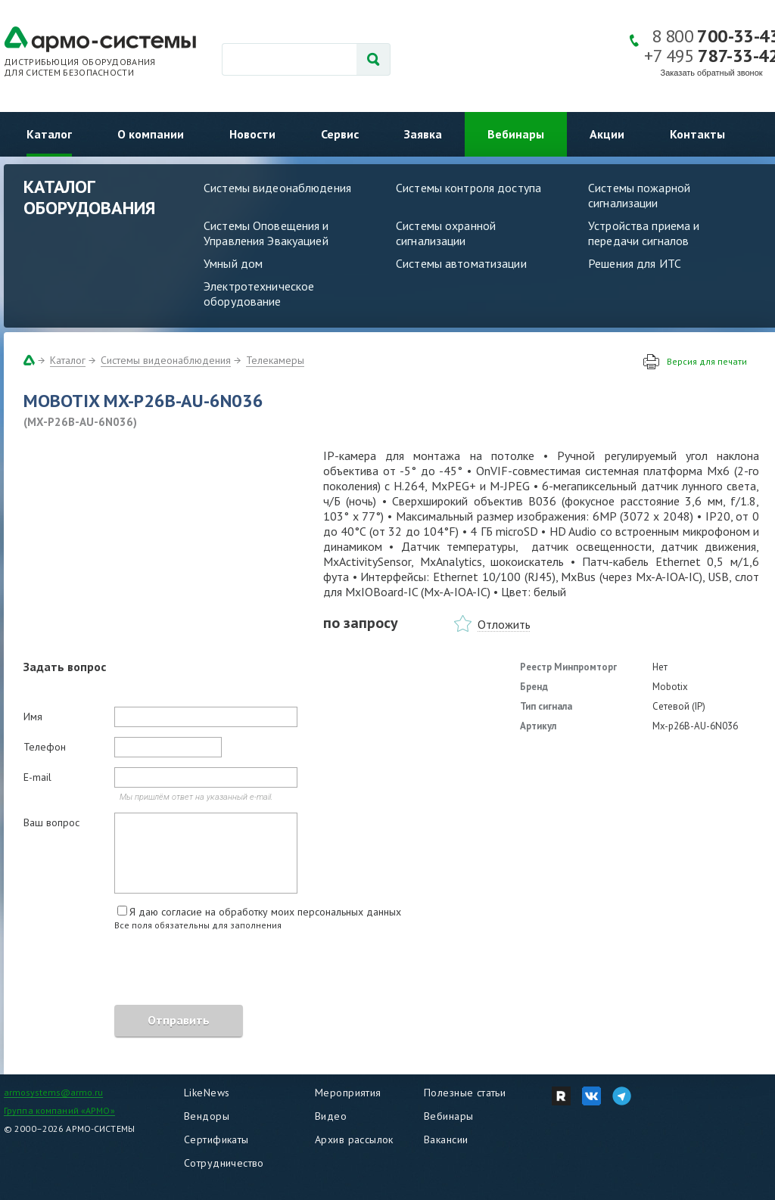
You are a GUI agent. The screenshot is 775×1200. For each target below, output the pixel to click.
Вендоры (206, 1116)
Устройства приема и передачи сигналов (643, 233)
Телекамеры (275, 360)
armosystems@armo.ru (53, 1092)
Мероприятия (348, 1092)
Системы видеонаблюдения (277, 187)
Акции (607, 133)
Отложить (504, 624)
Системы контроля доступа (468, 187)
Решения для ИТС (634, 263)
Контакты (697, 133)
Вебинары (515, 133)
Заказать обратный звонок (712, 72)
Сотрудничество (224, 1163)
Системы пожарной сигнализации (639, 195)
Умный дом (233, 263)
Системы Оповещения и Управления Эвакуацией (266, 233)
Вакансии (446, 1139)
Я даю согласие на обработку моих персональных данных (265, 912)
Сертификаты (216, 1139)
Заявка (423, 133)
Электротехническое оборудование (259, 293)
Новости (252, 133)
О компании (150, 133)
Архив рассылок (354, 1139)
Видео (331, 1116)
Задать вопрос (64, 666)
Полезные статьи (465, 1092)
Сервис (340, 133)
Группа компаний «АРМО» (59, 1110)
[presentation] (138, 969)
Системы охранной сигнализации (446, 233)
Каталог (49, 133)
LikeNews (206, 1092)
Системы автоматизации (461, 263)
